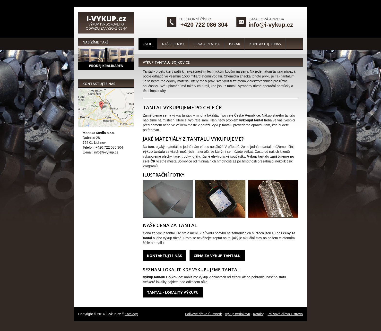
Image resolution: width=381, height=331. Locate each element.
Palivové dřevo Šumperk (203, 314)
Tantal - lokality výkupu (173, 292)
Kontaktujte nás (265, 44)
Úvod (148, 44)
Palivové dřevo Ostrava (285, 314)
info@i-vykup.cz (271, 24)
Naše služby (173, 44)
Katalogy (131, 314)
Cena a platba (206, 44)
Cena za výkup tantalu (217, 255)
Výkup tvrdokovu (237, 314)
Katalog (258, 314)
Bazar (234, 44)
